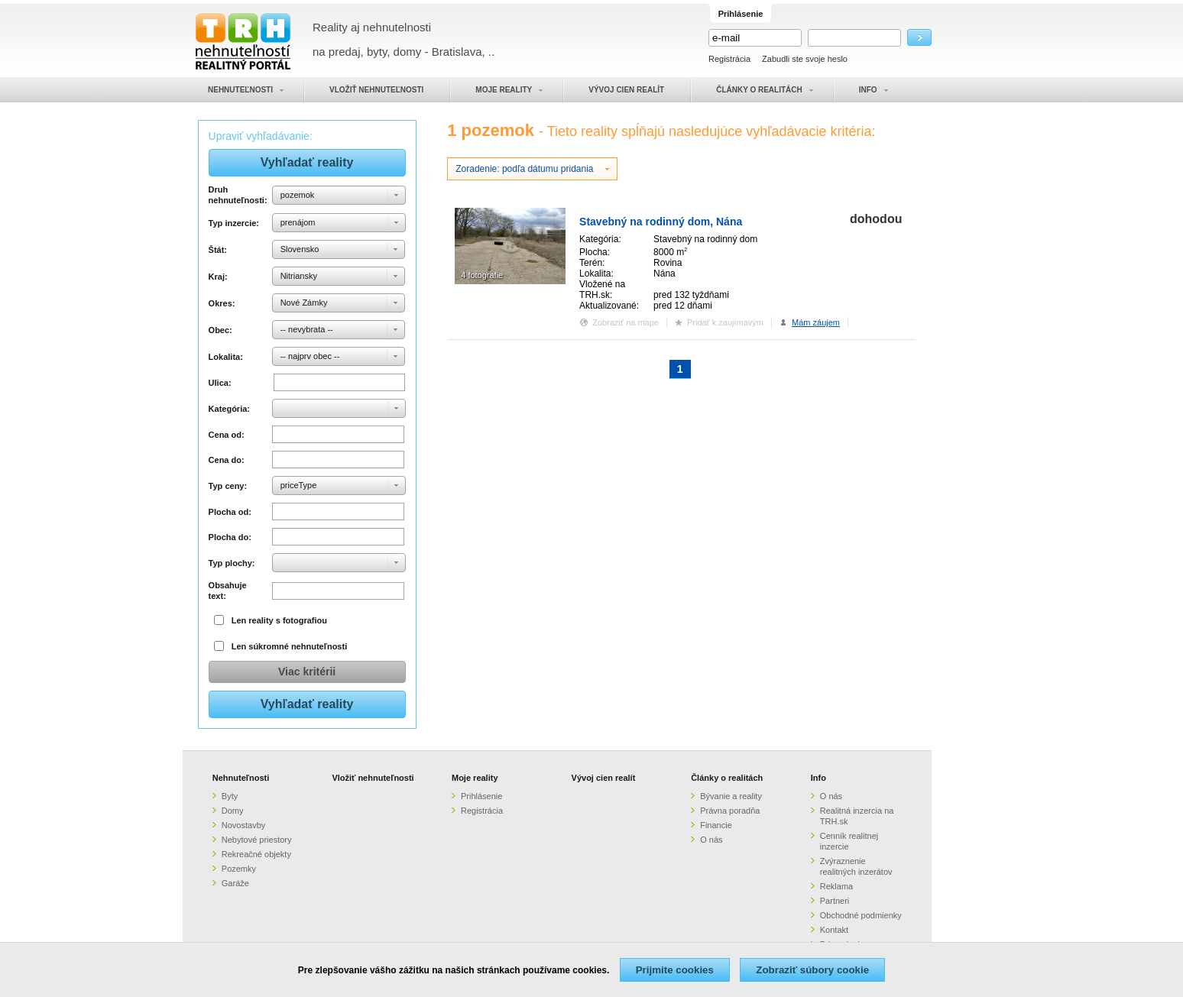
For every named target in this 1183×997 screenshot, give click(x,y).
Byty (230, 796)
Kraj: (218, 276)
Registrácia (729, 58)
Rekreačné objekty (256, 854)
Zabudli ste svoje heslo (805, 58)
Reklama (836, 886)
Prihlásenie (481, 796)
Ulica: (220, 382)
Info (818, 777)
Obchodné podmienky (861, 915)
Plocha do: (230, 537)
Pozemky (239, 868)
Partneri (835, 900)
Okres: (222, 303)
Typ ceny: (228, 485)
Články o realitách (727, 777)
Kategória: (229, 408)
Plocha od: (230, 511)
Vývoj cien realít (604, 777)
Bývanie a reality (731, 796)
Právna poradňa (730, 810)
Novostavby (243, 825)
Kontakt (834, 929)
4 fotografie (482, 275)
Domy (233, 810)
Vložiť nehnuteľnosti (372, 777)
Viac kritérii (306, 671)
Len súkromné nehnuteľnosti (290, 646)
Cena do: (227, 460)
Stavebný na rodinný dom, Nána (660, 221)
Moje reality (475, 777)
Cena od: (227, 434)
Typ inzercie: (234, 223)
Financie (716, 825)
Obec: (220, 330)
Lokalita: (226, 356)
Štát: (218, 249)
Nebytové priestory (257, 839)
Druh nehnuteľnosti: (238, 195)
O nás (711, 839)
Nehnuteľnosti (241, 777)
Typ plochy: (232, 563)
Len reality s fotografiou (279, 620)
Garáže (235, 883)
